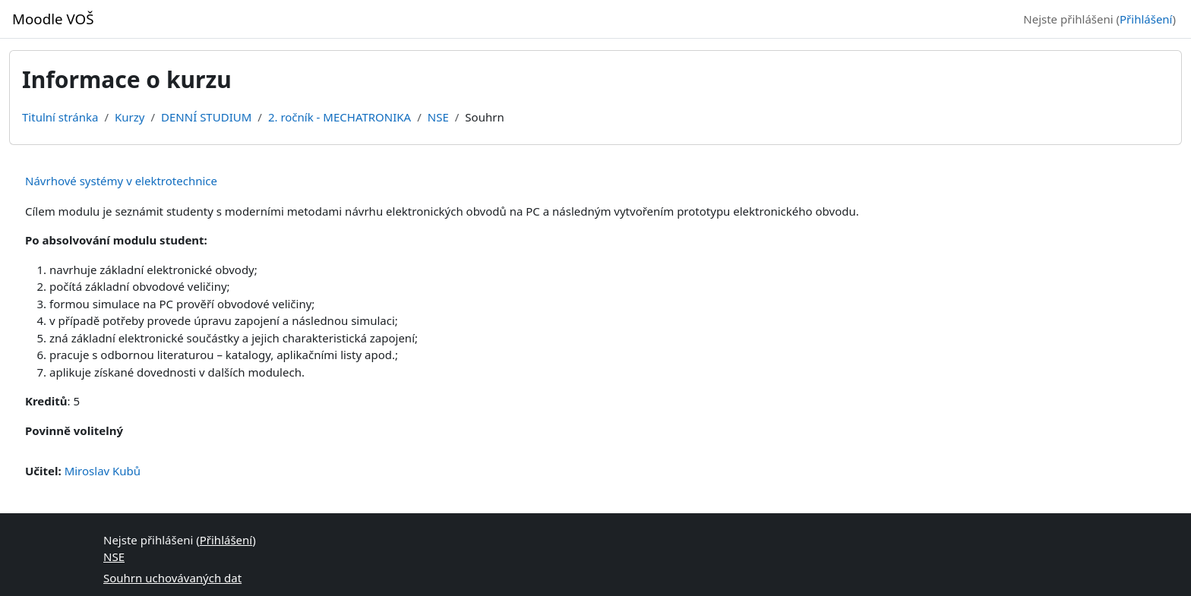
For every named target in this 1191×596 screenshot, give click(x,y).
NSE (438, 117)
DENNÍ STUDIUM (206, 117)
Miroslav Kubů (103, 470)
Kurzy (129, 117)
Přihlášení (1146, 19)
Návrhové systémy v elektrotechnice (121, 180)
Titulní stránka (60, 117)
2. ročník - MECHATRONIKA (339, 117)
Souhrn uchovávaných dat (172, 577)
